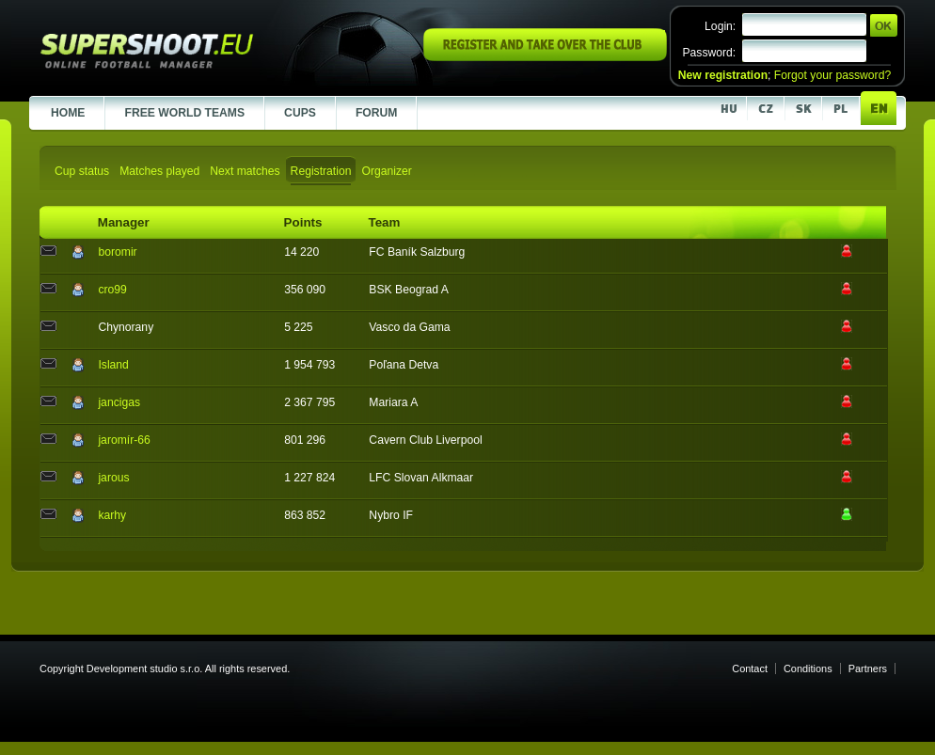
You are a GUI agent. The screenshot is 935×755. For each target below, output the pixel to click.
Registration (321, 171)
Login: (720, 26)
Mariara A (393, 402)
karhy (112, 515)
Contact (750, 668)
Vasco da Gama (409, 327)
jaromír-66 (124, 440)
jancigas (119, 402)
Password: (709, 52)
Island (113, 364)
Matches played (159, 171)
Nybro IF (391, 515)
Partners (867, 668)
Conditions (808, 668)
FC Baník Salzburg (417, 252)
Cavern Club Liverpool (425, 440)
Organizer (386, 171)
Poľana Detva (403, 364)
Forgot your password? (832, 75)
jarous (113, 477)
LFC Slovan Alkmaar (421, 477)
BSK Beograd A (408, 289)
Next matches (244, 171)
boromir (117, 252)
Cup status (82, 171)
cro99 (112, 289)
